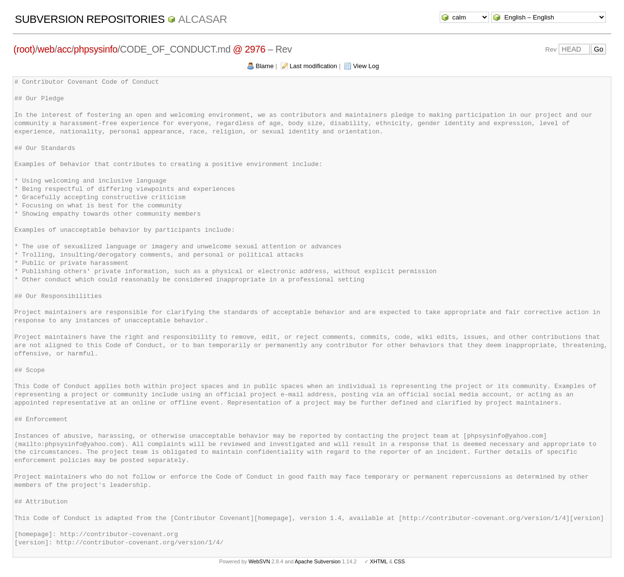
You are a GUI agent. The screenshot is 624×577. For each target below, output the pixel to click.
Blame (265, 66)
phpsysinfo (95, 49)
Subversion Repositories (90, 19)
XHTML (379, 561)
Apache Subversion (318, 561)
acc (64, 49)
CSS (399, 561)
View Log (366, 66)
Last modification (313, 66)
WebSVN (259, 561)
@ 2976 (249, 49)
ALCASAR (202, 19)
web (46, 49)
